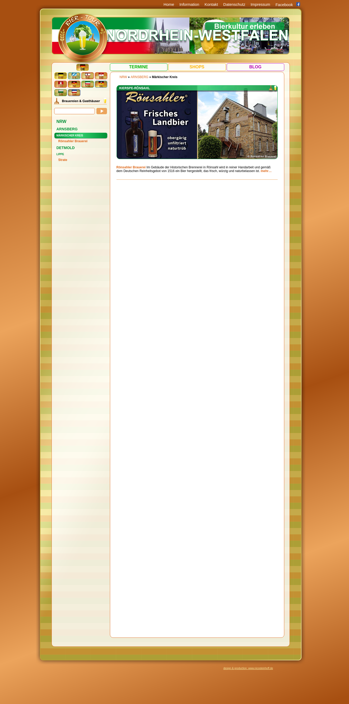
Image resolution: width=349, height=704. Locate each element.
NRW (62, 121)
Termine (138, 67)
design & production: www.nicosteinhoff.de (248, 668)
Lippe (60, 154)
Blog (255, 67)
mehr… (266, 171)
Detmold (66, 148)
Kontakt (211, 4)
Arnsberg (67, 129)
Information (189, 4)
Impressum (260, 4)
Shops (196, 67)
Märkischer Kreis (70, 135)
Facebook (284, 4)
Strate (62, 160)
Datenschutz (234, 4)
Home (169, 4)
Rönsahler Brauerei (73, 141)
